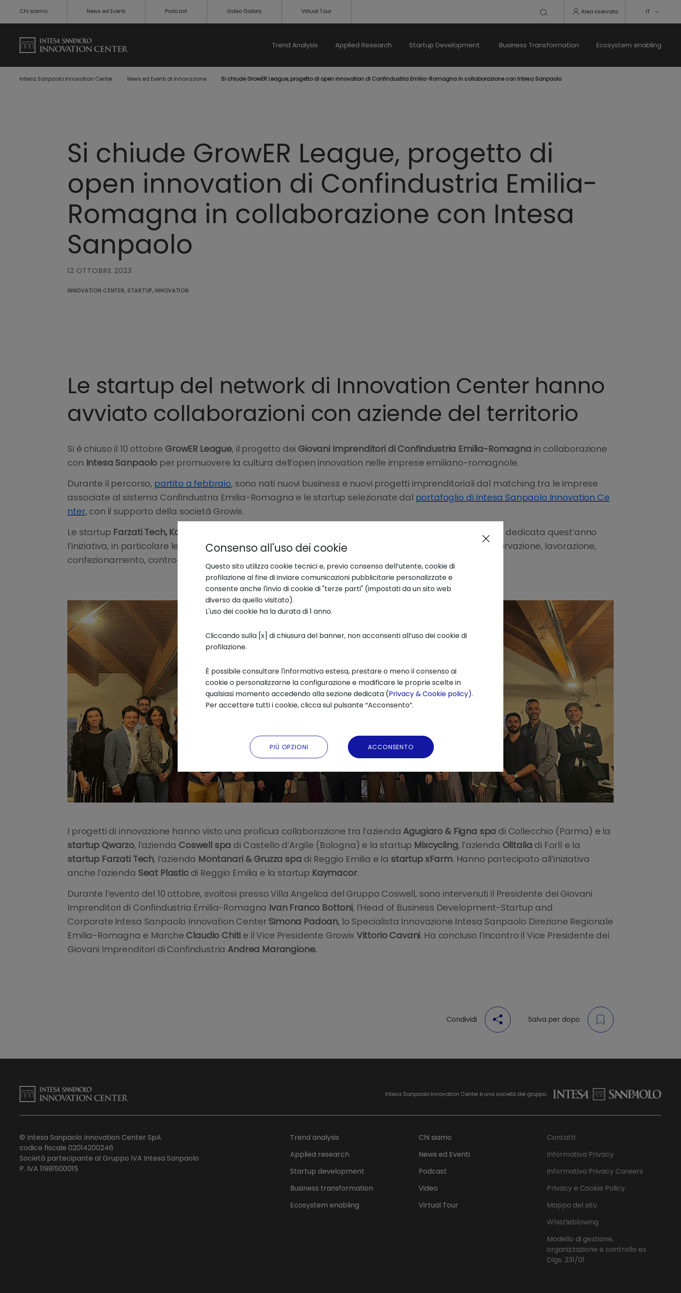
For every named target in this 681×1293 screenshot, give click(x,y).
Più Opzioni (289, 747)
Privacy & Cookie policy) (430, 694)
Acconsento (390, 747)
